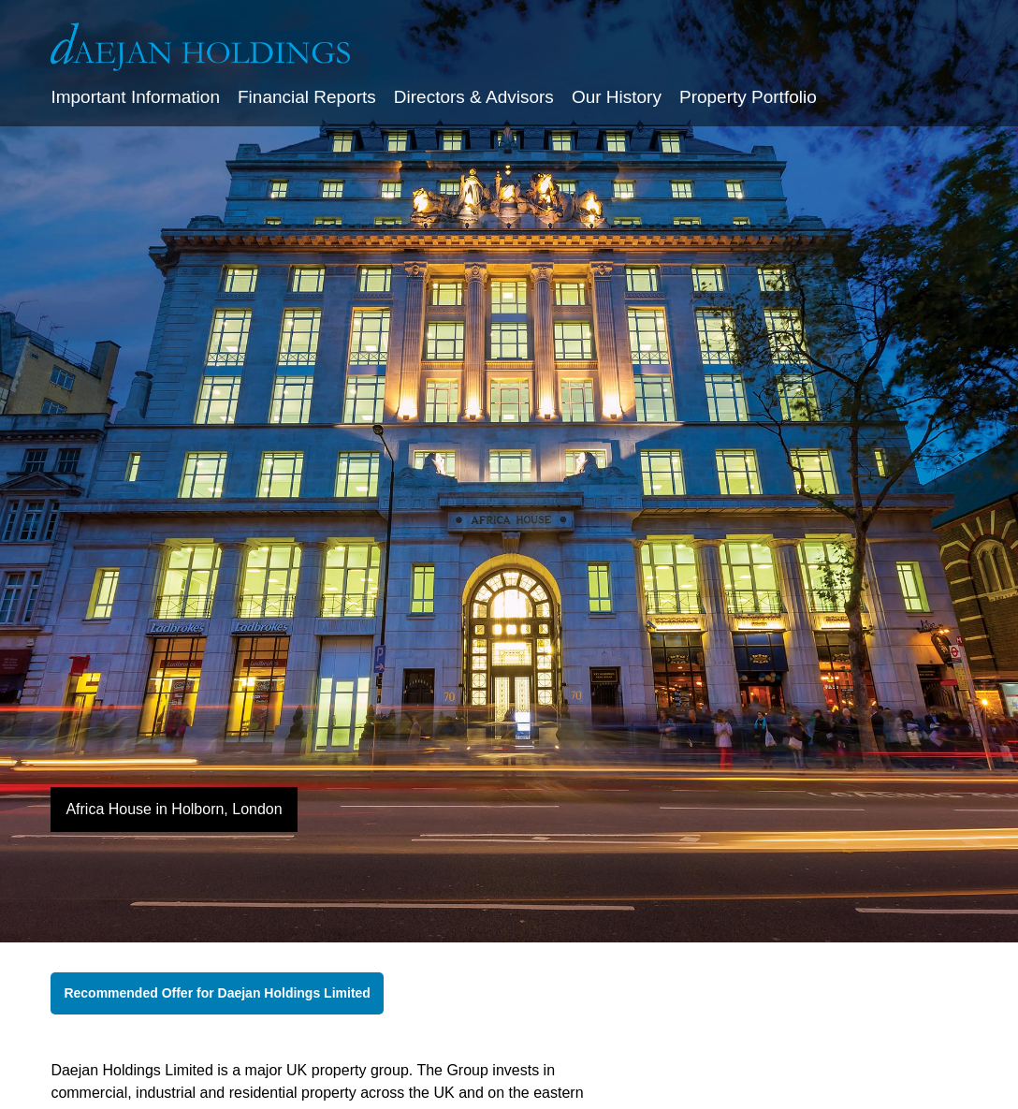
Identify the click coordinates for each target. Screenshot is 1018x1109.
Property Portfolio (748, 97)
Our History (617, 97)
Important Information (135, 97)
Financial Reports (307, 97)
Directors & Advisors (474, 97)
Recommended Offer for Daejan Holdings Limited (217, 992)
